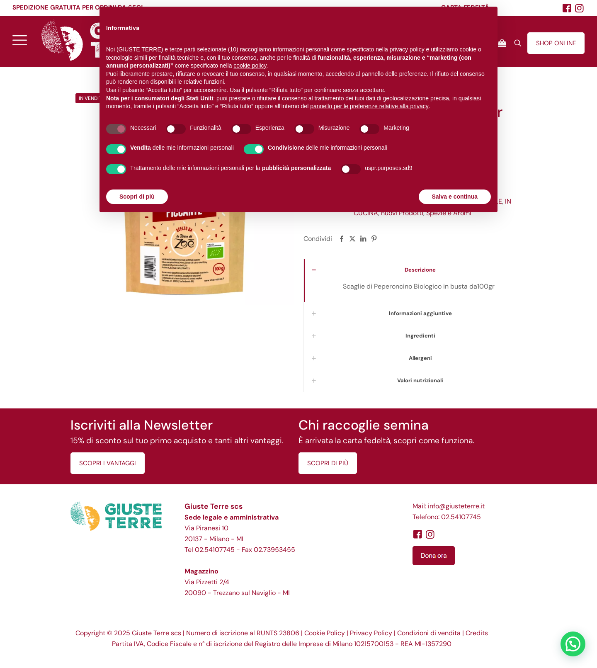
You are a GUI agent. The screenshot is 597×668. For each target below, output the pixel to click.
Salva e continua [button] (455, 196)
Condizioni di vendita (429, 633)
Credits (477, 633)
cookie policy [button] (249, 65)
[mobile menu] (19, 40)
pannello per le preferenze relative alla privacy (369, 106)
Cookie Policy (324, 633)
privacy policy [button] (407, 49)
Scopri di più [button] (137, 196)
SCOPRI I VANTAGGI (107, 463)
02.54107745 (215, 549)
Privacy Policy (371, 633)
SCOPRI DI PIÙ (327, 463)
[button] (573, 644)
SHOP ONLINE (556, 43)
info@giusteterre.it (456, 506)
